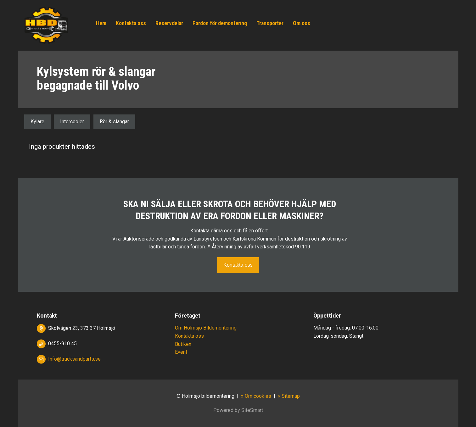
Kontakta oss (131, 23)
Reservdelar (169, 23)
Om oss (301, 23)
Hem (101, 23)
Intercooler (72, 122)
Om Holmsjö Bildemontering (206, 328)
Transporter (269, 23)
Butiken (183, 344)
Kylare (37, 122)
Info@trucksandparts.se (74, 359)
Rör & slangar (114, 122)
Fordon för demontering (220, 23)
